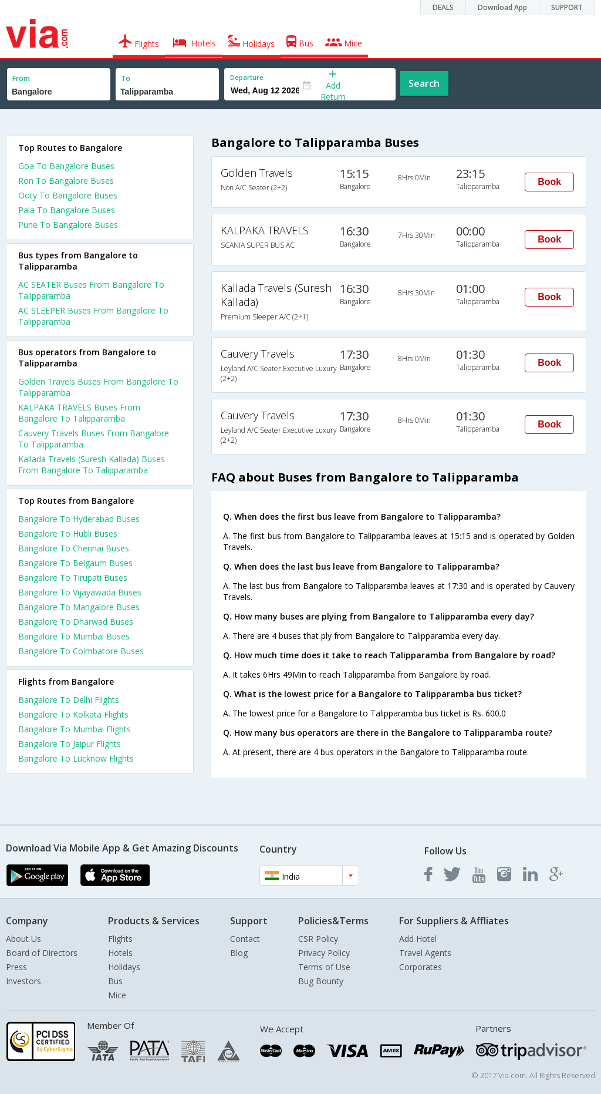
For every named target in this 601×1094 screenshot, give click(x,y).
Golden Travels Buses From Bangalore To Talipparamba (98, 387)
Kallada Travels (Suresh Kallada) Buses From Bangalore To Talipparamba (91, 464)
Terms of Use (324, 966)
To (125, 78)
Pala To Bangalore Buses (66, 210)
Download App (502, 7)
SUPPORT (567, 7)
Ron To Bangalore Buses (66, 180)
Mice (117, 995)
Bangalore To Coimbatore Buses (81, 651)
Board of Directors (41, 952)
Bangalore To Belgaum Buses (75, 562)
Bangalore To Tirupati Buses (72, 577)
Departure (247, 77)
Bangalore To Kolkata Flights (73, 714)
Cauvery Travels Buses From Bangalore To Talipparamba (93, 438)
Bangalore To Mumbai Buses (74, 636)
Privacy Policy (324, 952)
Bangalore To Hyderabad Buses (79, 518)
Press (16, 966)
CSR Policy (318, 938)
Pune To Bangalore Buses (68, 224)
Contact (245, 938)
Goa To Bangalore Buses (66, 165)
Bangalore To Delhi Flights (68, 699)
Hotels (120, 952)
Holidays (124, 966)
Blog (239, 952)
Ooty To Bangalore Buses (67, 195)
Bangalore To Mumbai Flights (74, 729)
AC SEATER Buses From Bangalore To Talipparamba (91, 290)
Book (549, 182)
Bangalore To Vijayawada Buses (79, 592)
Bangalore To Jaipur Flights (69, 743)
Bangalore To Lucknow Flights (76, 758)
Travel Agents (425, 952)
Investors (23, 981)
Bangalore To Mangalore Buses (79, 606)
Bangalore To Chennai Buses (73, 548)
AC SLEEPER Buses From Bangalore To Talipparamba (93, 316)
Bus (115, 981)
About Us (23, 938)
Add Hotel (418, 938)
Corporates (420, 966)
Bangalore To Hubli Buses (67, 533)
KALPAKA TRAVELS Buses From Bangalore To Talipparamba (79, 413)
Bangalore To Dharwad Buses (75, 621)
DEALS (443, 7)
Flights (120, 938)
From (21, 78)
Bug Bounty (320, 981)
